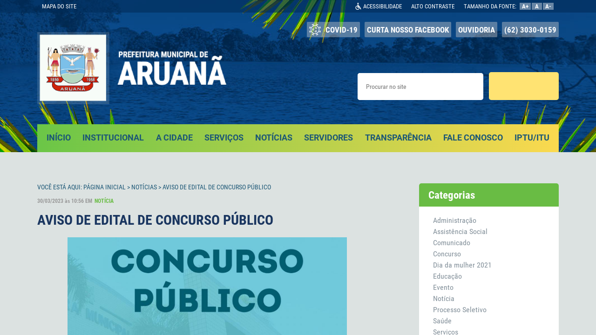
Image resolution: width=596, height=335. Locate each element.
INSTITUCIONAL (113, 137)
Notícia (443, 298)
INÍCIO (59, 137)
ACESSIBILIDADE (382, 6)
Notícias (144, 187)
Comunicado (451, 242)
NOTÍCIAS (273, 137)
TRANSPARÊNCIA (398, 137)
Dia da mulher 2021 (462, 265)
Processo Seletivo (460, 309)
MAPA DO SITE (59, 6)
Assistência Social (460, 231)
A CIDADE (174, 137)
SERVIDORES (328, 137)
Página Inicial (104, 187)
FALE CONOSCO (473, 137)
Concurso (447, 253)
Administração (454, 220)
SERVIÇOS (224, 137)
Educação (447, 276)
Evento (443, 287)
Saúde (442, 320)
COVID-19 (333, 29)
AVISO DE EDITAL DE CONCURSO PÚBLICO (217, 187)
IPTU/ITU (532, 137)
